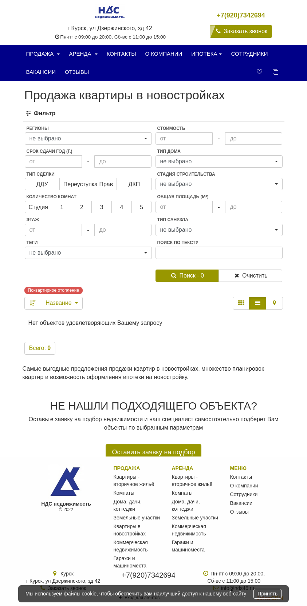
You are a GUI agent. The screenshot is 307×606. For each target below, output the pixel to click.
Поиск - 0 (187, 275)
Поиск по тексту (177, 242)
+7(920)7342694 (241, 15)
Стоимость (171, 128)
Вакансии (41, 72)
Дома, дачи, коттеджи (128, 505)
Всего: (40, 348)
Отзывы (77, 72)
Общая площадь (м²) (183, 196)
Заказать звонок (240, 31)
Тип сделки (41, 174)
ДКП (134, 185)
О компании (163, 54)
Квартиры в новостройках (130, 530)
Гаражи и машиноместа (130, 562)
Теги (32, 242)
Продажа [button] (43, 54)
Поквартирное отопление (53, 290)
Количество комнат (51, 196)
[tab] (153, 113)
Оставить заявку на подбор (153, 452)
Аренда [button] (83, 54)
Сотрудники (249, 54)
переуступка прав (88, 185)
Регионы (38, 128)
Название (62, 303)
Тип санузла (172, 219)
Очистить (250, 275)
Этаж (33, 219)
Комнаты (124, 493)
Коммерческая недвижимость (131, 546)
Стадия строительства (186, 174)
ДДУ (42, 185)
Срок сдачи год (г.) (49, 151)
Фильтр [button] (40, 113)
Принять (267, 594)
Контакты (121, 54)
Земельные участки (137, 518)
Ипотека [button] (206, 54)
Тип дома (169, 151)
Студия (38, 208)
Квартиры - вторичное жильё (134, 480)
